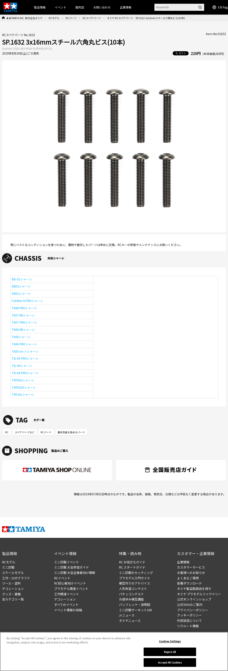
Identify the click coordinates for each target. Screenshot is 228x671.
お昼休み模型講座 (131, 599)
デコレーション (13, 588)
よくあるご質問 (188, 578)
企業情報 (183, 562)
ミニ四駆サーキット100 (135, 610)
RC (6, 432)
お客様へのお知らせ (191, 572)
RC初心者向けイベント (70, 583)
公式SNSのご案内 (189, 604)
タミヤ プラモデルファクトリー (199, 594)
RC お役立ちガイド (132, 562)
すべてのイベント (66, 604)
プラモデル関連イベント (71, 588)
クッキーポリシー (189, 615)
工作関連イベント (66, 594)
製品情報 (40, 7)
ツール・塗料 (11, 583)
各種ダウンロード (189, 583)
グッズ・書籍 (11, 594)
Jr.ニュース (127, 615)
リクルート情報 (188, 626)
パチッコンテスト (131, 594)
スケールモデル (13, 572)
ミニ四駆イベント (66, 562)
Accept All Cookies (170, 664)
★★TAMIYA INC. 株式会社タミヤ (24, 18)
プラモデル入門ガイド (134, 578)
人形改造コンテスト (133, 588)
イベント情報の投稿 (68, 610)
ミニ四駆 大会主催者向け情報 (74, 572)
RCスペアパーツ (92, 18)
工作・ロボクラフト (16, 578)
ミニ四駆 (8, 567)
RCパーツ (71, 18)
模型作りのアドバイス (134, 583)
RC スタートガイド (132, 567)
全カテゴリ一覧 (13, 599)
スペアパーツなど (24, 432)
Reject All (170, 653)
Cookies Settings (170, 642)
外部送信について (189, 620)
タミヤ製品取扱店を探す (194, 588)
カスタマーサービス (191, 567)
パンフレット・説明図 (134, 604)
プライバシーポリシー (192, 610)
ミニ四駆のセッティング (136, 572)
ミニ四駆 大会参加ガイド (71, 567)
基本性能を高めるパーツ (71, 432)
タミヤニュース (130, 620)
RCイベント (62, 578)
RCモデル (54, 18)
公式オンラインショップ (194, 599)
